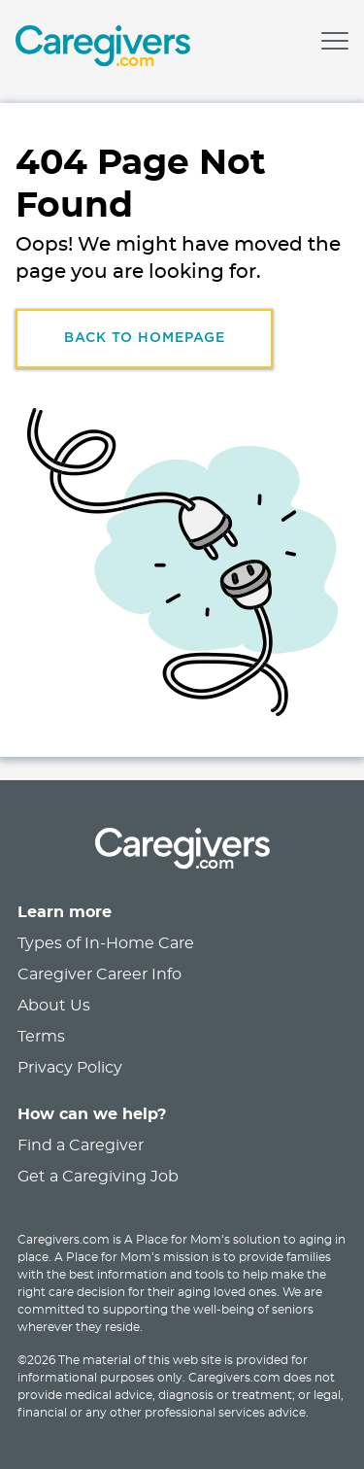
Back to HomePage (144, 338)
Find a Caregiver (80, 1145)
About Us (53, 1005)
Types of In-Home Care (105, 943)
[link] (103, 48)
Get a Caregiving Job (98, 1176)
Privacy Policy (69, 1068)
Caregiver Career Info (99, 974)
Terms (41, 1036)
